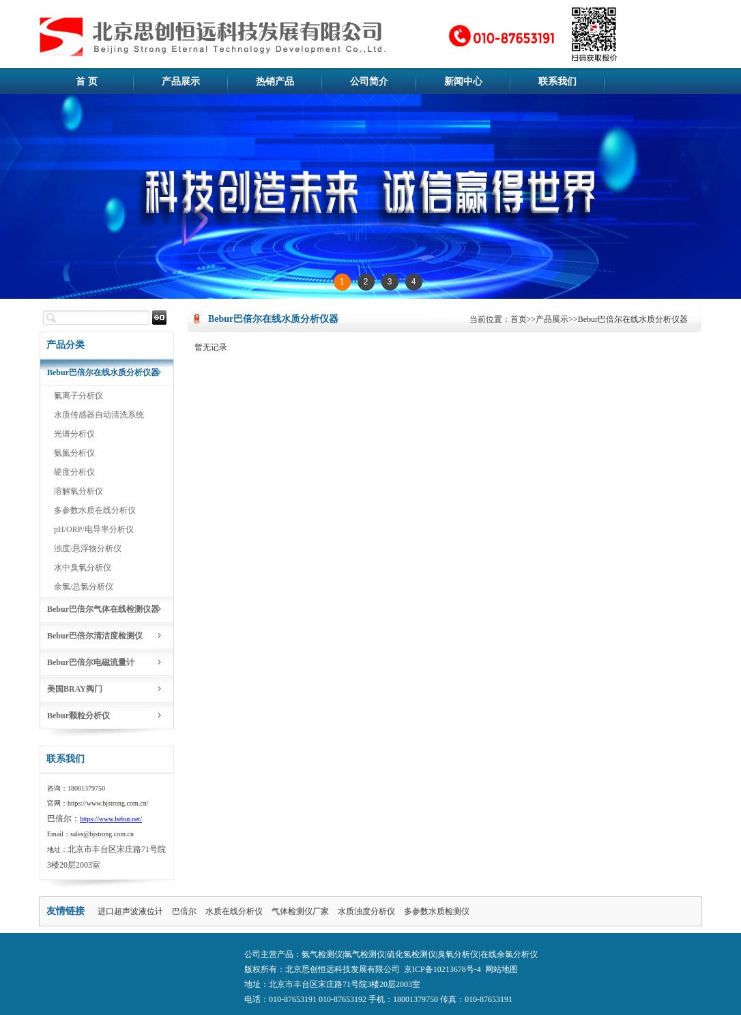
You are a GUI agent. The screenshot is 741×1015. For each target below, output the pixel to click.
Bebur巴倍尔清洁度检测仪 (95, 636)
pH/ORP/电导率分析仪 (94, 529)
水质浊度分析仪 (366, 911)
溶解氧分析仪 (78, 491)
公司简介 (369, 81)
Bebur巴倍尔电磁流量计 (90, 662)
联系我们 (557, 81)
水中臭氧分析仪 (82, 567)
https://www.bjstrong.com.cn (107, 803)
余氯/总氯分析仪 (83, 586)
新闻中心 (463, 81)
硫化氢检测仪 (411, 954)
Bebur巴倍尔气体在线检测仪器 (103, 609)
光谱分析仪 (74, 434)
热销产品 (275, 81)
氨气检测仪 (322, 954)
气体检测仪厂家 (300, 911)
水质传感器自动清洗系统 (99, 415)
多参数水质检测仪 (436, 911)
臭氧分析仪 (457, 954)
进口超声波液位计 (130, 911)
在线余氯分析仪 (509, 954)
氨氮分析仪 (74, 453)
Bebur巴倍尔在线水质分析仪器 (103, 372)
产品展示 (181, 81)
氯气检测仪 (364, 954)
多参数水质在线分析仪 (95, 510)
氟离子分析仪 (78, 395)
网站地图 (501, 969)
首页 (518, 319)
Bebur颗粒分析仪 (78, 715)
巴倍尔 (184, 911)
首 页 (87, 81)
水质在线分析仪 (234, 911)
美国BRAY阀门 (74, 689)
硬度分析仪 (74, 472)
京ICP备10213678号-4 (442, 969)
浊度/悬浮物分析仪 (87, 548)
